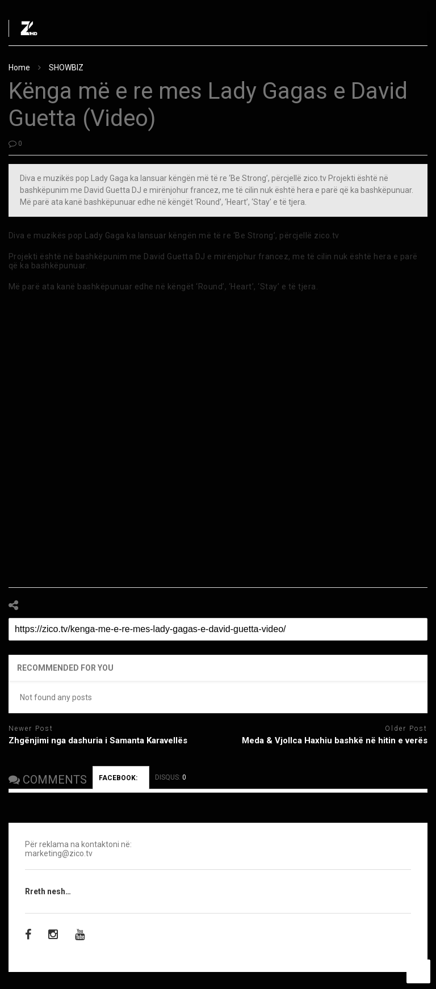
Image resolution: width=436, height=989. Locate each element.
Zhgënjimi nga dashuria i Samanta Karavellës (98, 740)
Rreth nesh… (48, 891)
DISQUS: (170, 777)
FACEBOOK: (121, 778)
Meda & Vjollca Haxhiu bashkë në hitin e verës (334, 740)
